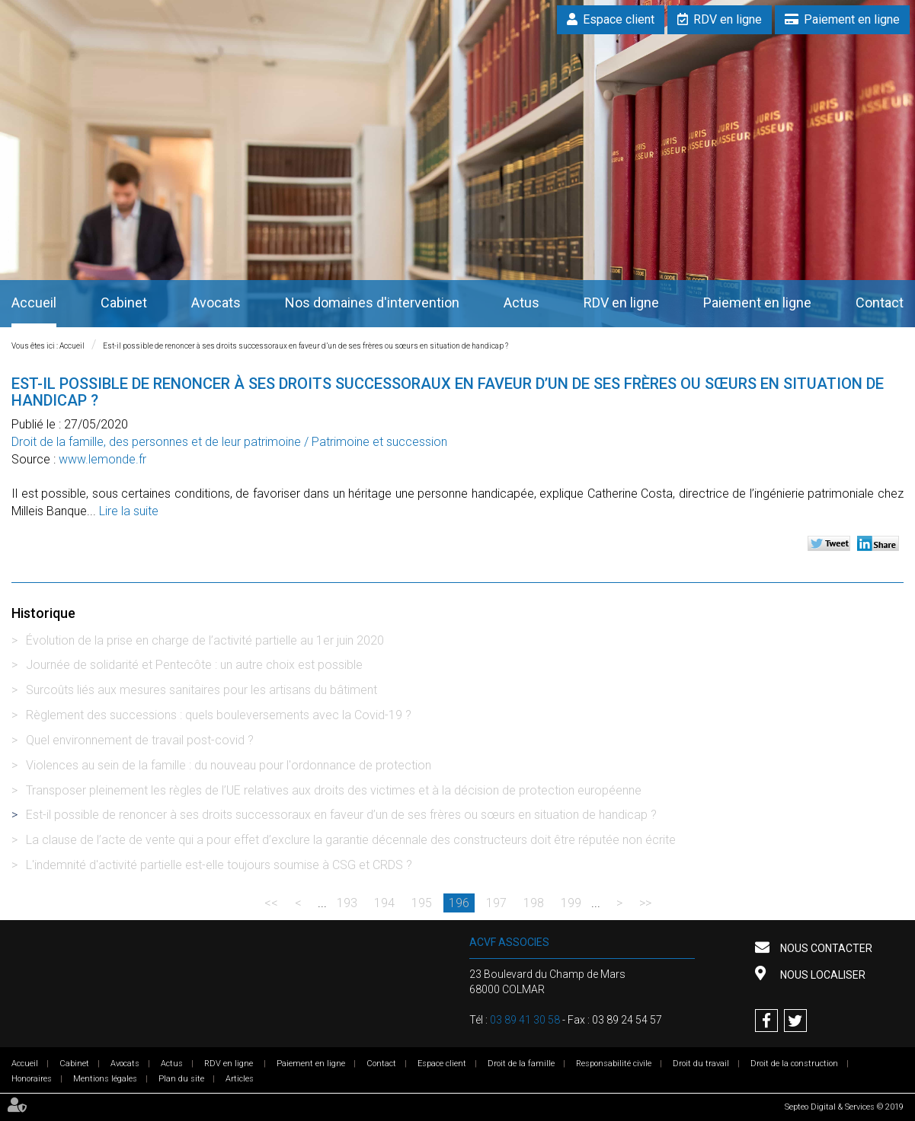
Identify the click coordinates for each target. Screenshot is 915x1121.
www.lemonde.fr (102, 459)
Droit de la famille (521, 1063)
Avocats (216, 303)
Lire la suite (128, 511)
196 (459, 903)
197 (496, 903)
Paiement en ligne (852, 19)
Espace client (618, 19)
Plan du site (181, 1079)
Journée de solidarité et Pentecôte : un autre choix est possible (194, 665)
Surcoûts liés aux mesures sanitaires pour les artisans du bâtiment (201, 690)
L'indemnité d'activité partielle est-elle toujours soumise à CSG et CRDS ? (219, 865)
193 (347, 903)
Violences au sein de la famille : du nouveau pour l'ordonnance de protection (228, 765)
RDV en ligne (727, 19)
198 (533, 903)
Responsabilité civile (613, 1063)
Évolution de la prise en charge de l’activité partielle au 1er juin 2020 (205, 640)
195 (421, 903)
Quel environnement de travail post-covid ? (140, 740)
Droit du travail (701, 1063)
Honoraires (31, 1079)
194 (384, 903)
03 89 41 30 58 (525, 1020)
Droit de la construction (794, 1063)
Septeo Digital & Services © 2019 (844, 1107)
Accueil (33, 303)
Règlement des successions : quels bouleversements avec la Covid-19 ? (218, 715)
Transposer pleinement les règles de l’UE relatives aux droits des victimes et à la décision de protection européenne (333, 790)
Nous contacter (825, 948)
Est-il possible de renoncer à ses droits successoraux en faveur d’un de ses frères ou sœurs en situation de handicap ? (305, 346)
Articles (240, 1079)
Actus (521, 303)
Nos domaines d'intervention (372, 303)
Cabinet (124, 303)
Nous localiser (821, 975)
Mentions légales (105, 1079)
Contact (880, 303)
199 (571, 903)
